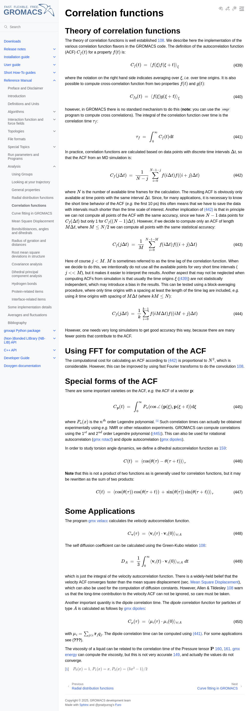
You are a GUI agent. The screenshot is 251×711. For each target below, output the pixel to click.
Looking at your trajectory (31, 182)
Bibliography (17, 323)
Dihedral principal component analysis (27, 274)
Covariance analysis (27, 264)
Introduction (17, 96)
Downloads (12, 41)
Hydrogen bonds (24, 284)
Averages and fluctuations (27, 315)
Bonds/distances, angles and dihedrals (30, 231)
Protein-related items (27, 291)
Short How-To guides (20, 73)
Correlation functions (29, 205)
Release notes (15, 49)
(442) (208, 209)
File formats (17, 139)
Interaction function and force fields (25, 121)
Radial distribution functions (32, 198)
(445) (156, 433)
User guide (12, 65)
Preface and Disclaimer (25, 88)
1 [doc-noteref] (157, 421)
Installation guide (17, 57)
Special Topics (19, 147)
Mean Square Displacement (33, 221)
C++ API (10, 350)
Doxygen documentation (22, 366)
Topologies (16, 131)
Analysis (14, 166)
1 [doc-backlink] (67, 669)
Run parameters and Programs (23, 157)
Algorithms (16, 112)
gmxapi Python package (22, 331)
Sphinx (84, 705)
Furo (118, 705)
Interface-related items (29, 299)
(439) (183, 279)
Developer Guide (17, 358)
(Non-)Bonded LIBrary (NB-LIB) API (24, 340)
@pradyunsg (103, 705)
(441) (197, 634)
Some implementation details (30, 307)
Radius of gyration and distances (29, 243)
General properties (26, 190)
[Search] (29, 26)
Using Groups (22, 174)
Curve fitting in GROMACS (32, 213)
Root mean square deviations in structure (28, 254)
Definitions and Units (23, 104)
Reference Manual (18, 80)
